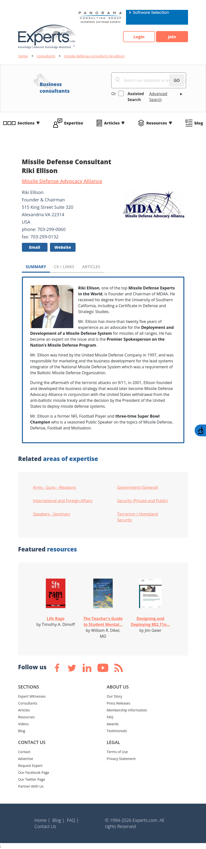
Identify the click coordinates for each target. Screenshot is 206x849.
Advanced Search (158, 96)
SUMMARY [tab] (36, 266)
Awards (113, 724)
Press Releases (118, 703)
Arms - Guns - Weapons (54, 487)
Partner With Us (31, 786)
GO (177, 80)
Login (138, 36)
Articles (112, 123)
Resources (156, 123)
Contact (24, 751)
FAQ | (73, 820)
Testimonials (117, 730)
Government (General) (137, 487)
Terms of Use (117, 751)
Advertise (25, 758)
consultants (46, 56)
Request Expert (30, 765)
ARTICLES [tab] (91, 266)
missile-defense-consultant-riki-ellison (94, 56)
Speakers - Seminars (51, 514)
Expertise (73, 123)
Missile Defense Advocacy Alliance (62, 181)
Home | (42, 820)
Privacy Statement (121, 758)
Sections (26, 123)
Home (23, 56)
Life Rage (55, 618)
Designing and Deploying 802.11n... (150, 621)
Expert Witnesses (32, 696)
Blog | (58, 820)
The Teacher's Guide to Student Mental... (103, 621)
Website (62, 247)
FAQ (110, 717)
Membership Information (127, 710)
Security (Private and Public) (142, 500)
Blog (21, 730)
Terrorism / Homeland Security (137, 517)
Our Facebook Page (33, 772)
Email (34, 247)
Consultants (27, 703)
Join (172, 36)
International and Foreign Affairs (62, 500)
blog (198, 123)
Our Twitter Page (31, 779)
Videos (23, 724)
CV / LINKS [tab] (64, 266)
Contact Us (45, 826)
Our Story (114, 696)
